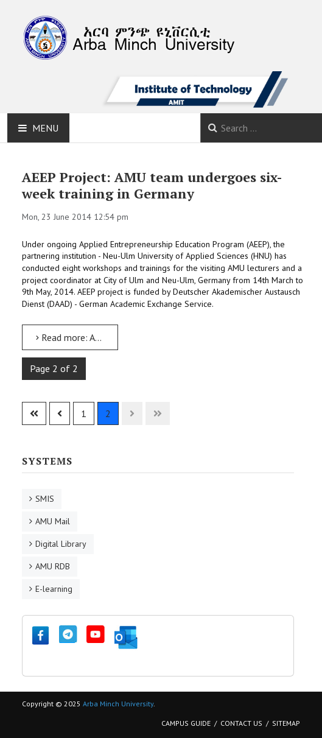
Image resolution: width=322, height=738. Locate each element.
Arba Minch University (118, 703)
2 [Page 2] (108, 413)
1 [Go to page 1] (83, 413)
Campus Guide (186, 723)
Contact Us (241, 723)
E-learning (53, 588)
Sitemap (286, 723)
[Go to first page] (34, 413)
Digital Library (60, 543)
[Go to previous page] (59, 413)
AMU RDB (52, 566)
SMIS (44, 498)
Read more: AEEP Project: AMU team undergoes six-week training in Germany (77, 337)
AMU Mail (52, 521)
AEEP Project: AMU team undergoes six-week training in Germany (152, 185)
